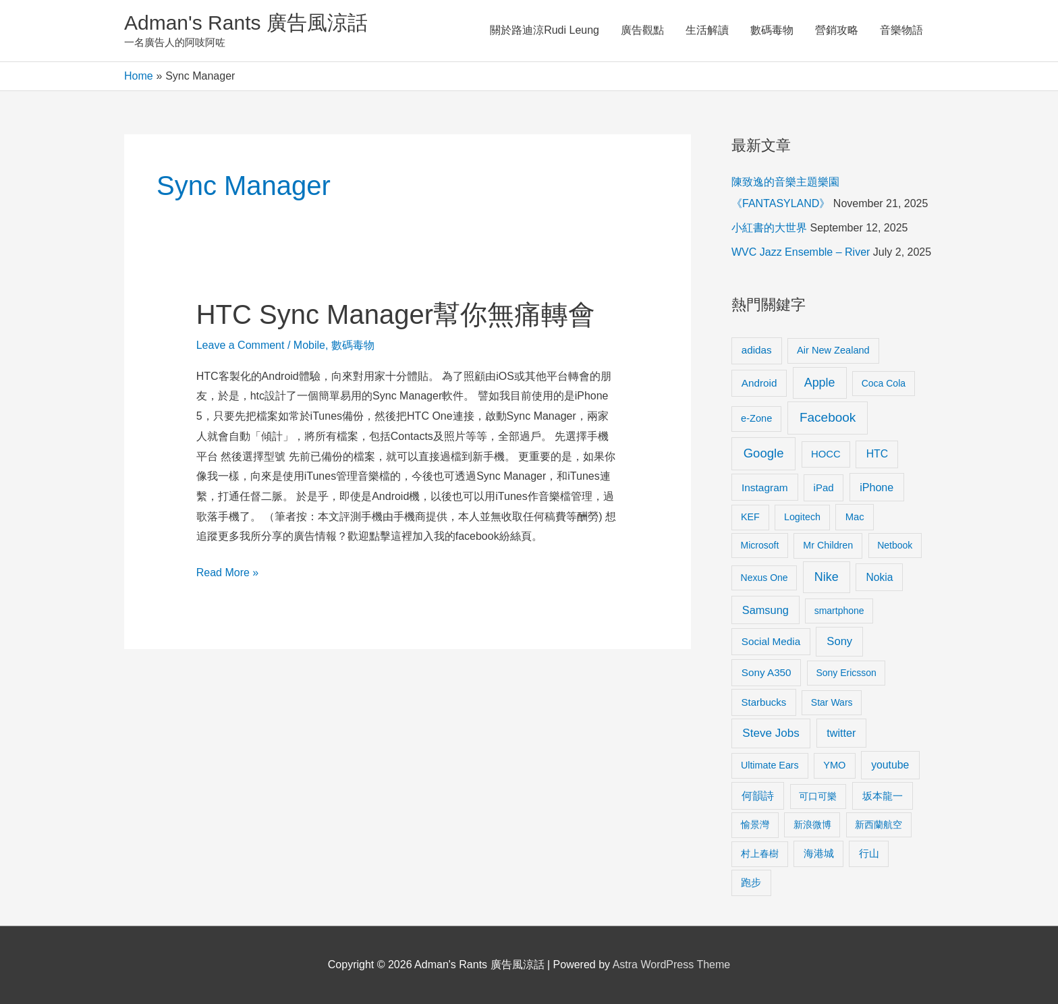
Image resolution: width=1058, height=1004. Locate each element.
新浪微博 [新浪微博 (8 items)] (812, 824)
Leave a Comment (240, 345)
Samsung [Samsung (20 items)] (765, 610)
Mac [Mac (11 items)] (854, 516)
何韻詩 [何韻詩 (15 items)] (758, 796)
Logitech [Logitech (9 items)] (802, 516)
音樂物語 (901, 30)
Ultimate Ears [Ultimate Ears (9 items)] (770, 765)
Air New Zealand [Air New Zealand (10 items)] (833, 350)
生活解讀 (707, 30)
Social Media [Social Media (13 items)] (771, 641)
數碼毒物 (772, 30)
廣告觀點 (642, 30)
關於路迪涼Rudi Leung (544, 30)
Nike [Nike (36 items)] (826, 577)
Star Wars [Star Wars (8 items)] (832, 702)
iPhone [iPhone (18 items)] (876, 487)
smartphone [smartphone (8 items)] (839, 610)
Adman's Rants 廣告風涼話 (246, 22)
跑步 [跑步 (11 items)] (751, 882)
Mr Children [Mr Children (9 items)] (828, 545)
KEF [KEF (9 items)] (750, 516)
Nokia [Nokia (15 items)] (879, 577)
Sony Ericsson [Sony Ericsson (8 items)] (846, 672)
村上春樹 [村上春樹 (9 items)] (760, 853)
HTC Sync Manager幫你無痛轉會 (395, 314)
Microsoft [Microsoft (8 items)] (760, 545)
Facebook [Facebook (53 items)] (828, 417)
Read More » (227, 570)
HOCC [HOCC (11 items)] (826, 454)
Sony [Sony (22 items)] (839, 641)
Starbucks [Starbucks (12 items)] (764, 702)
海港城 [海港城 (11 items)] (819, 853)
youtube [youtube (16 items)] (890, 765)
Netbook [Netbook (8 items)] (894, 545)
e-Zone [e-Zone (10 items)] (756, 418)
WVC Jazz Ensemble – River (800, 252)
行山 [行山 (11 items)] (869, 853)
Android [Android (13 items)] (759, 383)
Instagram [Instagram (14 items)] (765, 487)
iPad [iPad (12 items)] (824, 487)
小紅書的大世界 (769, 227)
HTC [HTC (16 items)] (877, 453)
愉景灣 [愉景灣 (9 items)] (755, 824)
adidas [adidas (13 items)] (757, 350)
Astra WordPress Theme (672, 964)
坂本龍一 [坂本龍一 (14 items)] (882, 796)
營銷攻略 (836, 30)
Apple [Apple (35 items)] (819, 382)
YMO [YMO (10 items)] (834, 765)
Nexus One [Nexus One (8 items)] (764, 577)
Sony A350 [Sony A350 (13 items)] (766, 672)
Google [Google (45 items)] (764, 453)
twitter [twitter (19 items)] (841, 733)
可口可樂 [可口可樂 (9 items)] (818, 796)
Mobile (309, 345)
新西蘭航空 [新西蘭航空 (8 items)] (878, 824)
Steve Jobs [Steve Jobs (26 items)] (770, 733)
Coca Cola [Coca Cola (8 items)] (884, 383)
